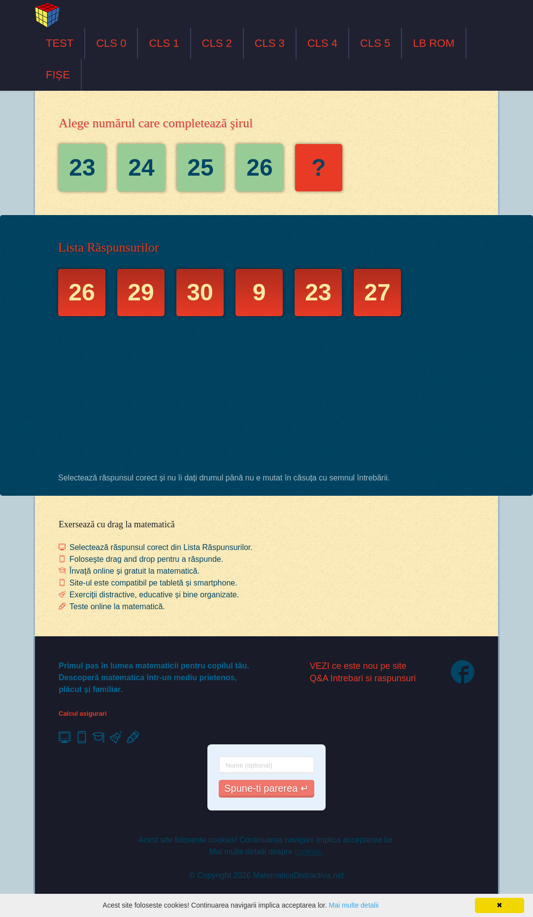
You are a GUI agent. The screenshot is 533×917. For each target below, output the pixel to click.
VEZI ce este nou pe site (358, 666)
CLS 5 (375, 43)
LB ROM (433, 43)
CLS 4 (322, 43)
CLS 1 (164, 43)
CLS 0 (111, 43)
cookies (308, 851)
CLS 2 (217, 43)
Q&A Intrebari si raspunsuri (363, 678)
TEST (59, 43)
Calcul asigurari (83, 713)
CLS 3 (270, 43)
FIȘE (58, 75)
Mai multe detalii (353, 905)
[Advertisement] (266, 397)
